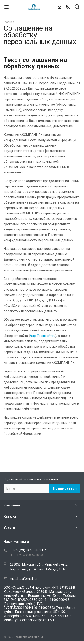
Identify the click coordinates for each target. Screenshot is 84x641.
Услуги (9, 528)
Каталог (10, 516)
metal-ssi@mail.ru (23, 579)
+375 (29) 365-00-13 (26, 550)
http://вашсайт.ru (42, 336)
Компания (12, 505)
